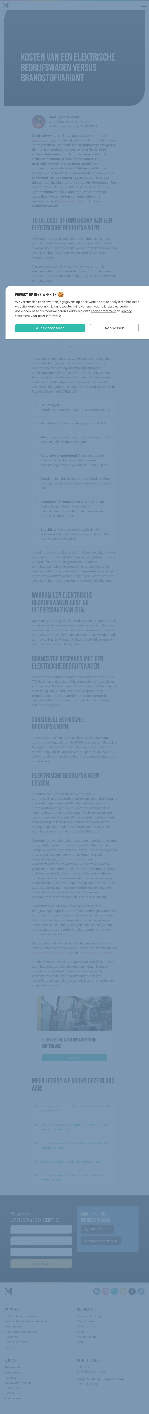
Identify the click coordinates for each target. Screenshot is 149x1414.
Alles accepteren (50, 328)
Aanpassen (114, 328)
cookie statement (103, 311)
